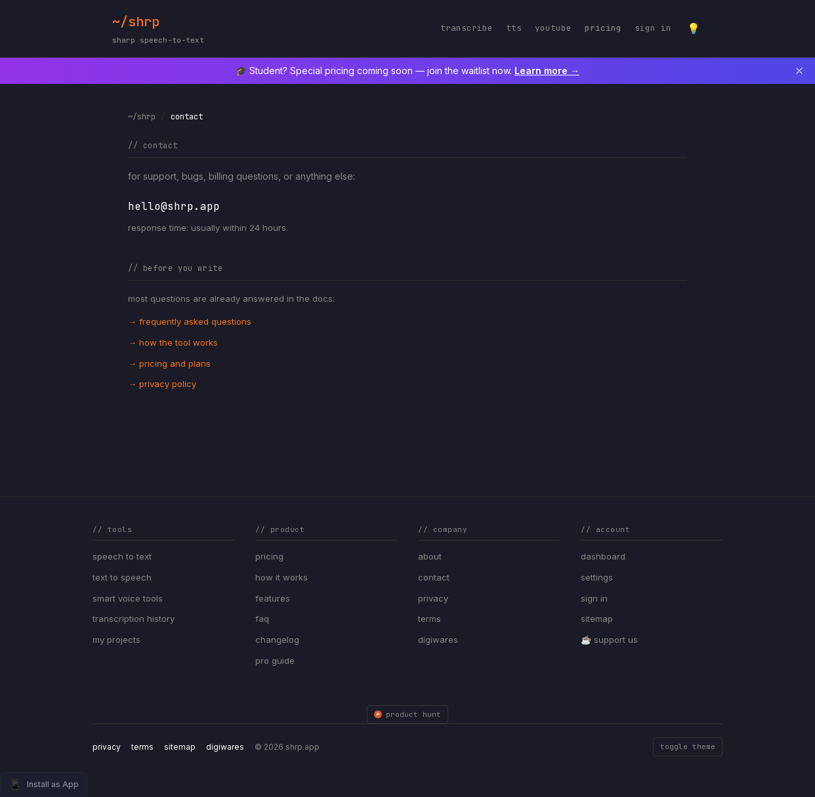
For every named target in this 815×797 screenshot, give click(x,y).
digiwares (438, 639)
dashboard (603, 556)
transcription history (134, 618)
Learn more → (546, 70)
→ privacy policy (162, 383)
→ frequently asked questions (189, 321)
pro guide (275, 660)
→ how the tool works (173, 342)
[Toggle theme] (693, 28)
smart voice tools (128, 598)
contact (433, 577)
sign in (653, 27)
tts (514, 27)
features (272, 598)
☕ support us (609, 639)
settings (597, 577)
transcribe (466, 27)
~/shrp (158, 30)
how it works (281, 577)
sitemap (597, 618)
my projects (116, 639)
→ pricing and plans (169, 363)
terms (429, 618)
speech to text (122, 556)
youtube (553, 27)
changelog (277, 639)
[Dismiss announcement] (799, 71)
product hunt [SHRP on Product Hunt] (407, 714)
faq (262, 618)
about (430, 556)
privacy (433, 598)
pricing (603, 27)
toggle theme (687, 746)
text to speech (122, 577)
